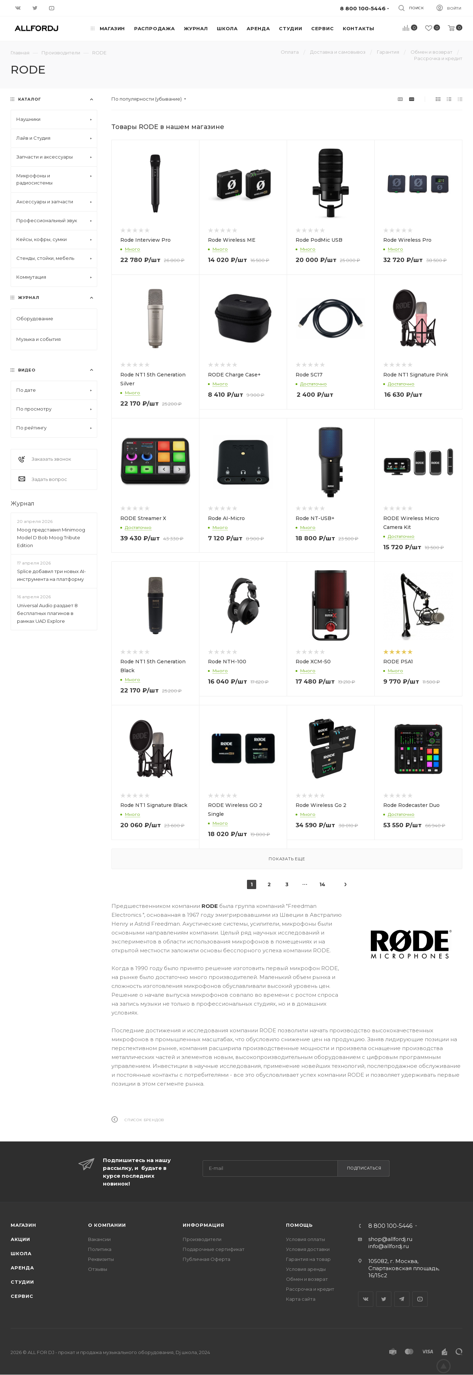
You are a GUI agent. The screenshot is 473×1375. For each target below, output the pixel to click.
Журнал (22, 503)
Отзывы (97, 1269)
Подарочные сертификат (213, 1249)
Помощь (299, 1225)
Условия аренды (306, 1269)
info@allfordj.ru (388, 1246)
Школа (21, 1253)
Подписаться (364, 1168)
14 (322, 884)
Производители (202, 1239)
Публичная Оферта (206, 1259)
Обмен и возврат (307, 1279)
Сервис (22, 1296)
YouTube (420, 1299)
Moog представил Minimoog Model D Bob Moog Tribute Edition (51, 537)
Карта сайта (300, 1299)
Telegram (401, 1299)
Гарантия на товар (308, 1259)
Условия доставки (308, 1249)
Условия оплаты (305, 1239)
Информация (203, 1225)
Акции (20, 1239)
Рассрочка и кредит (310, 1289)
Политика (99, 1249)
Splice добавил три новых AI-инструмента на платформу (51, 575)
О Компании (107, 1225)
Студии (22, 1282)
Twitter (383, 1299)
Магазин (23, 1225)
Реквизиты (101, 1259)
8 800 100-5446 (390, 1226)
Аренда (22, 1267)
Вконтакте (365, 1299)
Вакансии (99, 1239)
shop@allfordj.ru (390, 1239)
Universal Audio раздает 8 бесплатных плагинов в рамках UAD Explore (47, 613)
